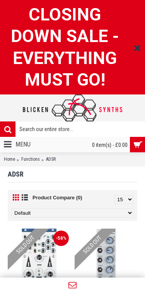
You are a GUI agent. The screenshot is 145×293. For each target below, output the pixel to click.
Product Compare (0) (57, 197)
